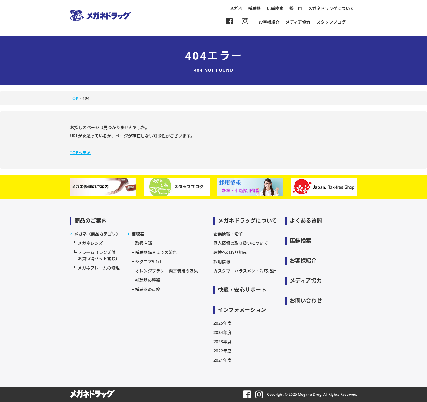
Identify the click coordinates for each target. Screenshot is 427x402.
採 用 (295, 8)
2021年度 (222, 360)
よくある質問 (306, 220)
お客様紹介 (269, 22)
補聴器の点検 (147, 289)
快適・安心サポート (242, 289)
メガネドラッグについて (331, 8)
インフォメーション (242, 309)
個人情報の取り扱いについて (241, 243)
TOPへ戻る (80, 152)
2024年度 (222, 332)
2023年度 (222, 341)
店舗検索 (275, 8)
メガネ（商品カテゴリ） (97, 234)
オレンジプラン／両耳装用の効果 (166, 271)
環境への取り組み (230, 252)
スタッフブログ (331, 22)
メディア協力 (298, 22)
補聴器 (254, 8)
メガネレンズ (90, 243)
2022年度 (222, 351)
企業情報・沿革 (228, 234)
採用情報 (222, 261)
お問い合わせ (306, 300)
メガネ (236, 8)
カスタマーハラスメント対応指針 (245, 271)
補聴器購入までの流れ (156, 252)
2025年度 (222, 323)
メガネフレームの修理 (99, 268)
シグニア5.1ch (149, 261)
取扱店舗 (143, 243)
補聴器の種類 (147, 280)
